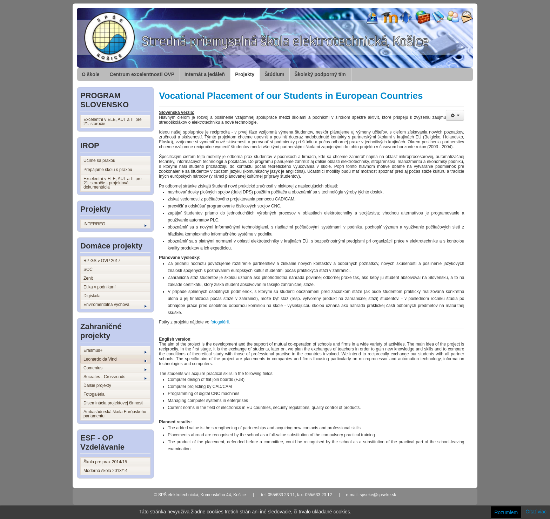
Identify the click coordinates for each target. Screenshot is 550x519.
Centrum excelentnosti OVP (142, 74)
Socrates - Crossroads (115, 377)
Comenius (115, 368)
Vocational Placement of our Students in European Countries (291, 95)
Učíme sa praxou (99, 160)
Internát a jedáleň (205, 74)
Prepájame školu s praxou (107, 169)
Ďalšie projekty (97, 385)
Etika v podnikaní (99, 287)
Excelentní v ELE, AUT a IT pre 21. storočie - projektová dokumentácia (112, 183)
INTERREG (115, 224)
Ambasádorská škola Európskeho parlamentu (114, 413)
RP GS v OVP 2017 (101, 260)
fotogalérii (219, 322)
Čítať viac (535, 511)
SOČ (88, 269)
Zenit (88, 278)
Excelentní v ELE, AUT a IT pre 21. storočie (112, 121)
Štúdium (274, 74)
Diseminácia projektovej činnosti (113, 403)
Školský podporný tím (320, 74)
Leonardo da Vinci (115, 359)
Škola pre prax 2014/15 (105, 461)
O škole (91, 74)
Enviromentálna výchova (115, 305)
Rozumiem (506, 512)
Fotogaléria (94, 394)
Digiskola (92, 295)
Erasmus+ (115, 351)
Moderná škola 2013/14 (105, 470)
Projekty (244, 74)
